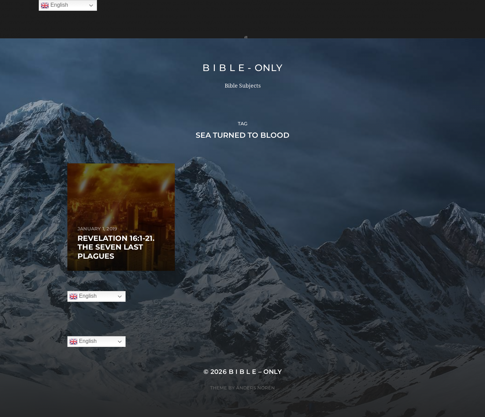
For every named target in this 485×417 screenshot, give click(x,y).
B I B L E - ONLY (242, 67)
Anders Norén (255, 387)
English (83, 296)
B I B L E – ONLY (255, 372)
